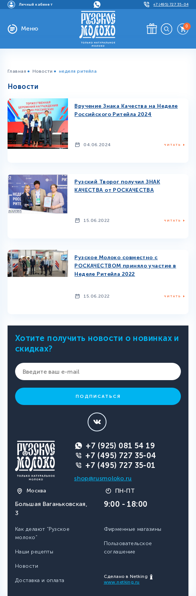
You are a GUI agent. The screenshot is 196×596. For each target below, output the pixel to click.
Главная (17, 71)
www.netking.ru (122, 582)
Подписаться (98, 396)
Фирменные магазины (133, 529)
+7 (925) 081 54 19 (120, 445)
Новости (42, 71)
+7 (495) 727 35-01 (120, 465)
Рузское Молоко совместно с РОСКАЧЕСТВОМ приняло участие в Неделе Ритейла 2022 (125, 265)
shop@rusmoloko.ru (102, 478)
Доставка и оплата (39, 580)
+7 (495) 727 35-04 (120, 455)
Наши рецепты (34, 552)
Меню (30, 28)
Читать (172, 145)
